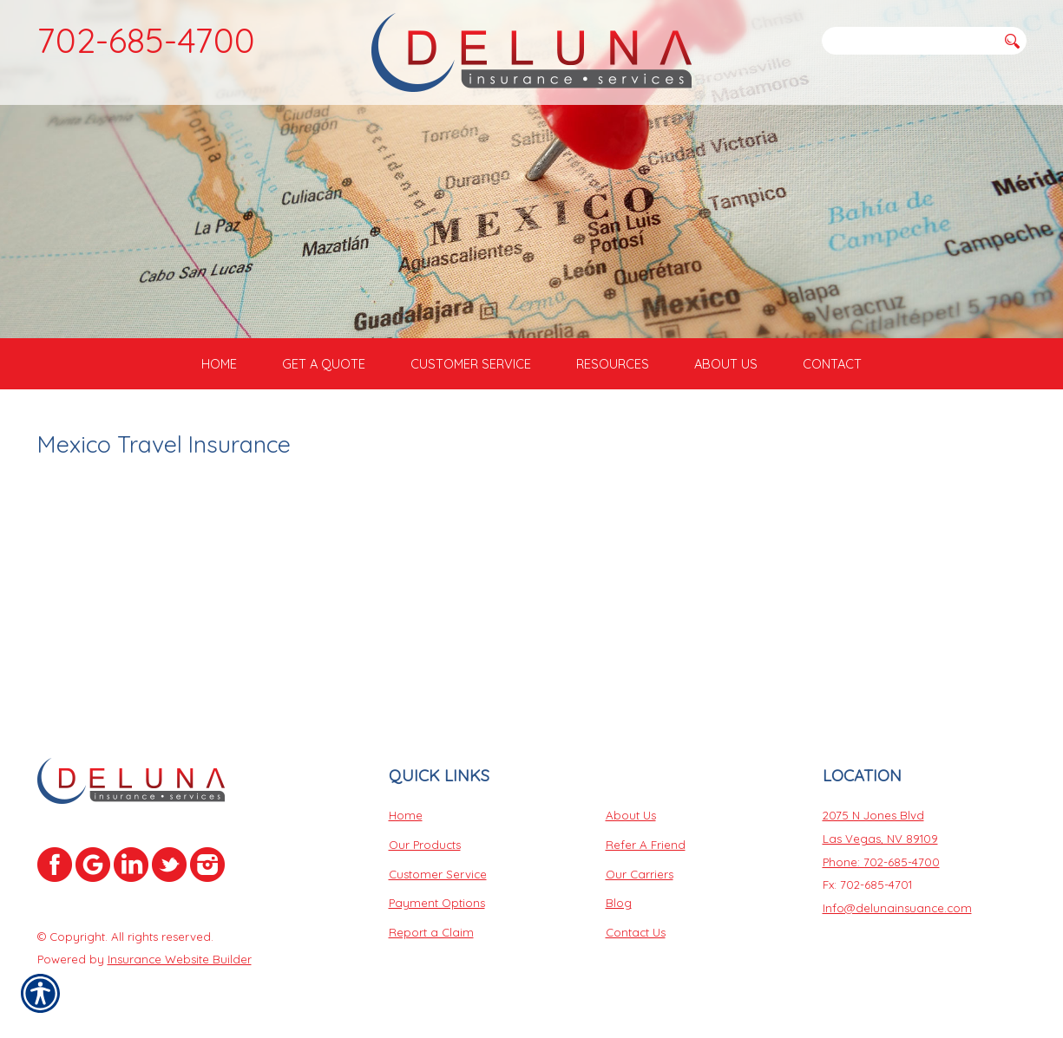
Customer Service (438, 876)
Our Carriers (639, 876)
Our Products (425, 846)
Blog (619, 905)
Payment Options (437, 905)
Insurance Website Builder (180, 962)
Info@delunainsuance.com (897, 910)
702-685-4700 (146, 40)
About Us (631, 818)
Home (406, 818)
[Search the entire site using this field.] (909, 41)
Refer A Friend (646, 846)
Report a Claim (431, 934)
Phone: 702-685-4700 (881, 864)
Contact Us (636, 934)
